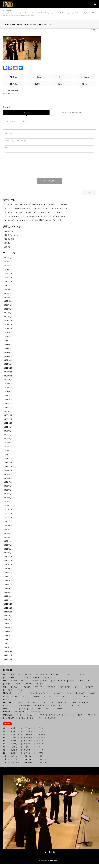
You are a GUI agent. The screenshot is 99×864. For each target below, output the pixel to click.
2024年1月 (8, 364)
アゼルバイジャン (61, 702)
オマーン (37, 705)
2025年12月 (8, 273)
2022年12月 (8, 415)
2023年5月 (8, 395)
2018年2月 (8, 643)
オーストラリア (21, 712)
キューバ (68, 715)
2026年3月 (8, 262)
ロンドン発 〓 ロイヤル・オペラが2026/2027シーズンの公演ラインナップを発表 (32, 212)
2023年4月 (8, 399)
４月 (5, 737)
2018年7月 (8, 624)
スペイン (28, 684)
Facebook (49, 852)
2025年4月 (8, 305)
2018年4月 (8, 635)
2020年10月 (8, 517)
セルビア (82, 693)
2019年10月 (8, 565)
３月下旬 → (41, 734)
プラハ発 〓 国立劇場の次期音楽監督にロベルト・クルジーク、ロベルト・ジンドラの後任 (35, 208)
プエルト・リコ (54, 715)
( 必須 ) (9, 134)
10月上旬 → (15, 756)
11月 (5, 759)
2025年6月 (8, 297)
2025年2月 (8, 313)
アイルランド (26, 674)
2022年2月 (8, 454)
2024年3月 (8, 356)
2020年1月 (8, 553)
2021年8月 (8, 478)
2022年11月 (8, 419)
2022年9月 (8, 427)
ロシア (8, 699)
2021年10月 (8, 470)
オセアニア (7, 712)
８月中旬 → (28, 750)
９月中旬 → (28, 753)
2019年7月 (8, 576)
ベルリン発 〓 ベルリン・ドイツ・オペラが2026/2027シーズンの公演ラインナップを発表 (35, 204)
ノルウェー (65, 674)
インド (14, 709)
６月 (5, 744)
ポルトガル (40, 684)
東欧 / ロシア (8, 693)
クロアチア (51, 687)
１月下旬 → (41, 728)
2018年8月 (8, 620)
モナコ (18, 684)
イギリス (13, 674)
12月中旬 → (28, 762)
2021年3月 (8, 498)
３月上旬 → (14, 734)
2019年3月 (8, 592)
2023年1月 (8, 411)
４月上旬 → (14, 737)
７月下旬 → (41, 747)
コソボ (92, 693)
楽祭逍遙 (7, 243)
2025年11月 (8, 277)
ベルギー (34, 681)
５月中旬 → (28, 741)
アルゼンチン (51, 718)
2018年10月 (8, 612)
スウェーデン (11, 677)
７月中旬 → (28, 747)
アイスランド (53, 674)
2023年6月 (8, 392)
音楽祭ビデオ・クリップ (12, 231)
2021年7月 (8, 482)
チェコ (32, 693)
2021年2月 (8, 502)
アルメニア (46, 702)
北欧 (5, 674)
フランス (23, 681)
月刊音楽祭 (44, 860)
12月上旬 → (15, 762)
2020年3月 (8, 545)
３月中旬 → (28, 734)
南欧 (5, 687)
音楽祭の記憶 (9, 239)
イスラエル (86, 702)
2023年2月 (8, 407)
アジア (6, 709)
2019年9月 (8, 569)
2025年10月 (8, 281)
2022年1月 (8, 458)
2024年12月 (8, 321)
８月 (5, 750)
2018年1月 (8, 647)
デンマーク (40, 674)
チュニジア (62, 705)
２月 (5, 731)
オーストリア (84, 681)
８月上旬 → (14, 750)
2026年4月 (8, 258)
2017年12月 (8, 651)
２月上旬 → (14, 731)
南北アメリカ (8, 715)
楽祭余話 (7, 247)
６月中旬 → (28, 744)
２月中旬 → (28, 731)
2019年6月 (8, 580)
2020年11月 (8, 513)
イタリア (26, 687)
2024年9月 (8, 332)
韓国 (48, 709)
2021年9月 (8, 474)
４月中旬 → (28, 737)
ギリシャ (77, 687)
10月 (5, 756)
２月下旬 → (41, 731)
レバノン (9, 705)
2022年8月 (8, 431)
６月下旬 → (41, 744)
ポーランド (47, 696)
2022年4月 (8, 447)
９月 (5, 753)
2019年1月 (8, 600)
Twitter (45, 852)
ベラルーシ (84, 696)
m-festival (14, 90)
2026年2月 (8, 266)
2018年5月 (8, 632)
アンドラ (13, 681)
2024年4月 (8, 352)
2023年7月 (8, 388)
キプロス (9, 690)
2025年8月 (8, 289)
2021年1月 (8, 506)
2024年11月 (8, 325)
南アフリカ (75, 705)
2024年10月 (8, 329)
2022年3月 (8, 451)
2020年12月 (8, 510)
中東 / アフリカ (9, 702)
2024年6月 (8, 344)
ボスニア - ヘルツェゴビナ (15, 696)
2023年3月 (8, 403)
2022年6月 (8, 439)
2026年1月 (8, 270)
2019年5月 (8, 584)
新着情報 (9, 10)
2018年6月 (8, 628)
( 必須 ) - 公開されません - (16, 140)
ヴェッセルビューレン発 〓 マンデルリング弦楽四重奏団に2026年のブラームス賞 (32, 220)
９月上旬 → (14, 753)
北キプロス (89, 687)
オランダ (46, 681)
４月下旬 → (41, 737)
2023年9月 (8, 380)
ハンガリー (20, 693)
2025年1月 (8, 317)
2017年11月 (8, 655)
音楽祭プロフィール (11, 235)
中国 (31, 709)
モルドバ (72, 696)
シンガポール (59, 709)
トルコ (75, 702)
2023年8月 (8, 384)
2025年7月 (8, 293)
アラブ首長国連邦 (23, 705)
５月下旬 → (41, 741)
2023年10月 (8, 376)
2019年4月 (8, 588)
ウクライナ (60, 696)
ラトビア (36, 677)
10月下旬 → (42, 756)
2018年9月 (8, 616)
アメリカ (29, 715)
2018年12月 (8, 604)
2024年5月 (8, 348)
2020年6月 (8, 533)
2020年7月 (8, 529)
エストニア (24, 677)
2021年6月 (8, 486)
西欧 (5, 681)
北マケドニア (65, 687)
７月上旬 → (14, 747)
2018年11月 (8, 608)
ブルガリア (70, 693)
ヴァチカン (14, 687)
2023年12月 (8, 368)
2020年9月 (8, 521)
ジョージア (22, 702)
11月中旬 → (28, 759)
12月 (5, 762)
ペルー (40, 718)
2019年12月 (8, 557)
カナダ (19, 715)
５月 (5, 741)
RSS (54, 852)
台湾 (40, 709)
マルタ (19, 690)
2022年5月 (8, 443)
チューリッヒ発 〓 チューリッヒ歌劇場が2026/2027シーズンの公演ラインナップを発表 (34, 216)
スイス (8, 684)
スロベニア (38, 687)
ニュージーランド (37, 712)
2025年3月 (8, 309)
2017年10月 (8, 659)
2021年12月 (8, 462)
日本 (23, 709)
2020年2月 (8, 549)
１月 (5, 728)
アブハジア (34, 702)
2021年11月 (8, 466)
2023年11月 (8, 372)
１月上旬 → (14, 728)
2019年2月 (8, 596)
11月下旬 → (42, 759)
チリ (31, 718)
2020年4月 (8, 541)
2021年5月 (8, 490)
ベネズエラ (79, 715)
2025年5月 (8, 301)
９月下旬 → (41, 753)
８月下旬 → (41, 750)
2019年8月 (8, 572)
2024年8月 (8, 336)
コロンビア (10, 718)
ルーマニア (57, 693)
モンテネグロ (34, 696)
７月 (5, 747)
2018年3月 (8, 639)
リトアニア (48, 677)
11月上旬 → (15, 759)
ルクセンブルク (60, 681)
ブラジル (22, 718)
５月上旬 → (14, 741)
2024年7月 (8, 340)
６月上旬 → (14, 744)
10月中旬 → (28, 756)
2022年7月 (8, 435)
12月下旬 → (42, 762)
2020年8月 (8, 525)
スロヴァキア (44, 693)
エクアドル (90, 715)
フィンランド (79, 674)
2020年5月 (8, 537)
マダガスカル (49, 705)
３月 (5, 734)
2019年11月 (8, 561)
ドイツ (72, 681)
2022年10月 (8, 423)
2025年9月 (8, 285)
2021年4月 (8, 494)
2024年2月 (8, 360)
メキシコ (41, 715)
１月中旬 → (28, 728)
